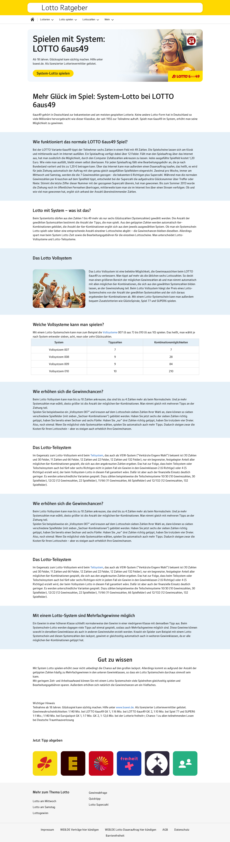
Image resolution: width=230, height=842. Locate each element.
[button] (53, 73)
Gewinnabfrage (98, 792)
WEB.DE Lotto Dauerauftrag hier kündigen (130, 829)
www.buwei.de (125, 707)
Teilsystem (96, 455)
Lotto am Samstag (44, 807)
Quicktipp (95, 798)
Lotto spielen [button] (68, 20)
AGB (165, 829)
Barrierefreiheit (115, 835)
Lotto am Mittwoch (44, 801)
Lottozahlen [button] (91, 20)
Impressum (47, 829)
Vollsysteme (110, 332)
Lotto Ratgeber (65, 7)
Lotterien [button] (47, 20)
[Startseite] (32, 19)
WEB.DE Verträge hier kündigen (79, 829)
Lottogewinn (40, 813)
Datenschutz (181, 829)
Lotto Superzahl (98, 804)
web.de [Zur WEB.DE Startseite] (36, 7)
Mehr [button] (110, 20)
